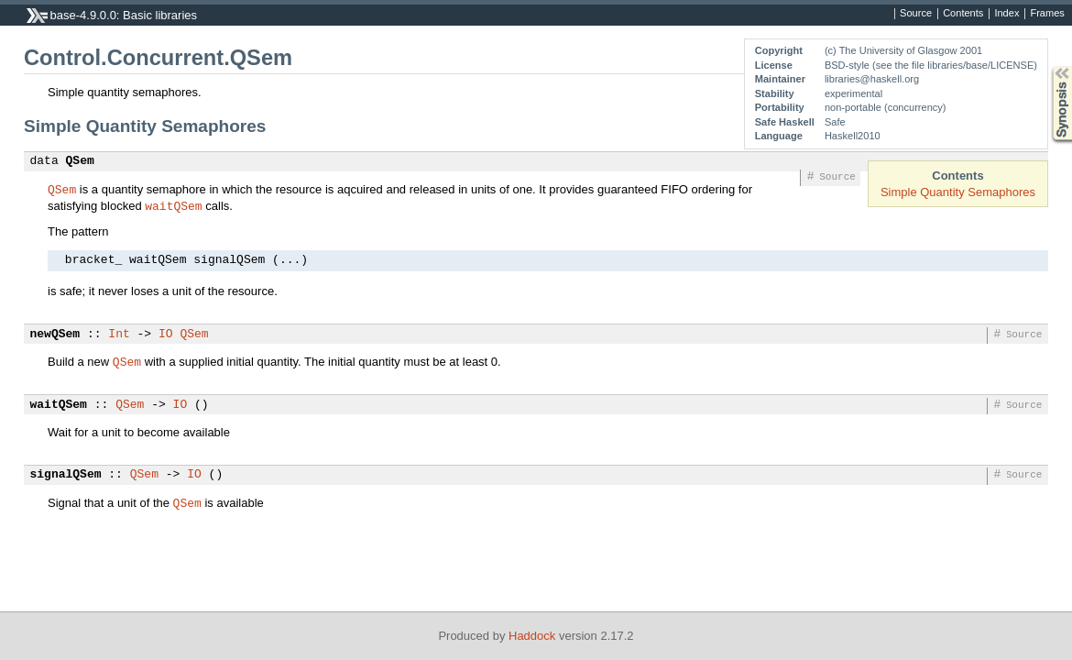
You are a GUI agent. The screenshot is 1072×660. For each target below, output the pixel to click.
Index (1006, 13)
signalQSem (66, 475)
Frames (1047, 13)
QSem (80, 161)
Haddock (532, 636)
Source (916, 13)
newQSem (55, 334)
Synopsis (1047, 66)
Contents (963, 13)
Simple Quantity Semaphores (958, 192)
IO (166, 334)
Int (118, 334)
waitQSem (173, 205)
